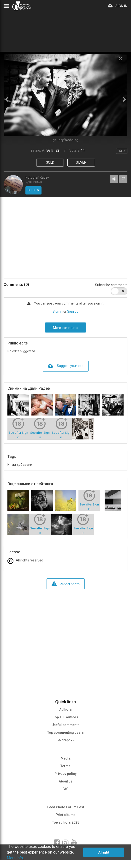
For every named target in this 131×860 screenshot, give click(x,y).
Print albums (66, 815)
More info (15, 858)
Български (65, 740)
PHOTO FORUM (21, 5)
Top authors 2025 (65, 822)
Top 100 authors (65, 717)
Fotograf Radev (37, 177)
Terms (65, 766)
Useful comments (65, 725)
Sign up (72, 311)
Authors (65, 709)
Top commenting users (65, 732)
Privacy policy (65, 774)
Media (66, 758)
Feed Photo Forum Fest (65, 807)
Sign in (58, 311)
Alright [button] (103, 852)
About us (65, 781)
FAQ (65, 789)
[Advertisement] (65, 237)
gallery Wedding (65, 140)
